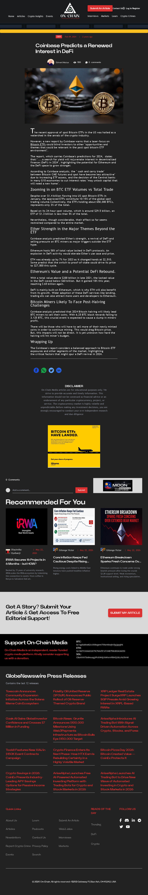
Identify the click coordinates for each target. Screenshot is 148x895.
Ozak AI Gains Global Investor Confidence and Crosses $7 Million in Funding (26, 722)
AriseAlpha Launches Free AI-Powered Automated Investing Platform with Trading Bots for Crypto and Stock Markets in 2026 (73, 781)
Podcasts (38, 829)
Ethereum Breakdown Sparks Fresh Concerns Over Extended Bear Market (121, 560)
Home (11, 16)
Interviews (93, 16)
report (54, 141)
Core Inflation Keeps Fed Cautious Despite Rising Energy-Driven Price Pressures (70, 560)
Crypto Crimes (128, 16)
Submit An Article (100, 8)
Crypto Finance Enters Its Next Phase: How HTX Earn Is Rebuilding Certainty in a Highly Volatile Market (74, 756)
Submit (81, 490)
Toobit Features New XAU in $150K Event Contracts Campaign (25, 754)
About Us (11, 820)
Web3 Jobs (66, 829)
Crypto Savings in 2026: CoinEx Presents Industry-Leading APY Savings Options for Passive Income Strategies (25, 781)
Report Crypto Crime (18, 846)
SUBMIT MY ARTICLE (125, 612)
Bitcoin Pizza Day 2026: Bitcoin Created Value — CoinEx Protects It (118, 754)
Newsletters (13, 837)
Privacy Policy (40, 846)
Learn (115, 16)
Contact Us (118, 8)
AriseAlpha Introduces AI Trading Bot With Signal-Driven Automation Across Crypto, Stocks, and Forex (119, 724)
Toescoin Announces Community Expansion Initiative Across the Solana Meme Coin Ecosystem (25, 697)
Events (49, 16)
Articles (21, 16)
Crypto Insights (35, 16)
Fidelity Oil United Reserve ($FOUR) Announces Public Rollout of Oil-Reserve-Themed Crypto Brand (72, 697)
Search (36, 854)
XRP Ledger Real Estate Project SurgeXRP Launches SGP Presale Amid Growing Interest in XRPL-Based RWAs (121, 699)
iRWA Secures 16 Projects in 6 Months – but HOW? (25, 561)
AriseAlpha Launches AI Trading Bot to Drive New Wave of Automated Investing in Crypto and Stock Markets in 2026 (118, 781)
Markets (105, 16)
